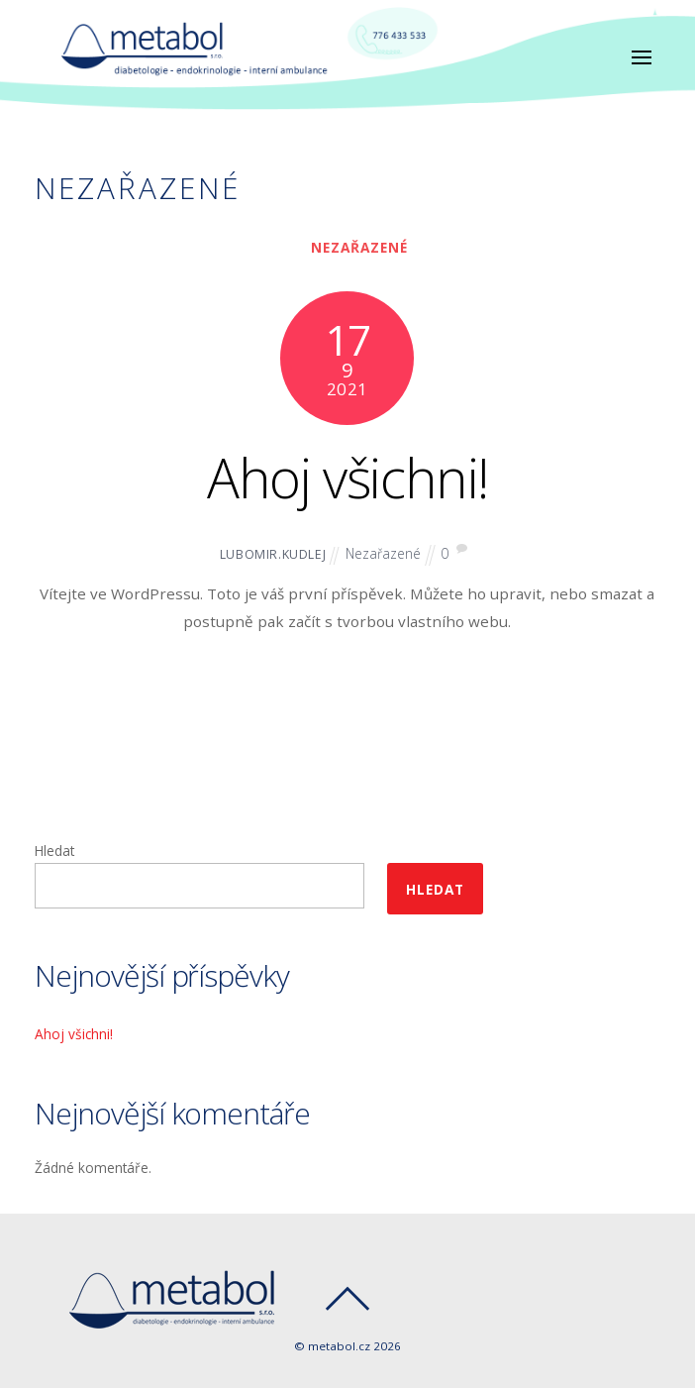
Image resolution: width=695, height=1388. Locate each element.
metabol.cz (339, 1345)
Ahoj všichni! (347, 477)
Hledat (54, 850)
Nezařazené (359, 247)
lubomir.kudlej (273, 554)
